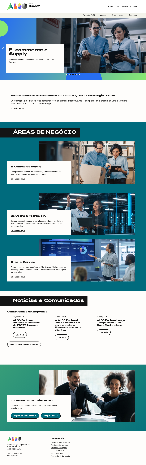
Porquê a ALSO (89, 15)
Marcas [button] (103, 15)
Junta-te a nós (57, 439)
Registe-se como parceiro (24, 416)
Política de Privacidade (59, 446)
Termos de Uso (57, 454)
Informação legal (57, 451)
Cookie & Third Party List (60, 443)
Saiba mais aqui (18, 179)
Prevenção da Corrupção (60, 456)
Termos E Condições (59, 448)
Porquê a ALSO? (18, 109)
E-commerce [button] (118, 15)
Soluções (133, 15)
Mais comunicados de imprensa (24, 345)
